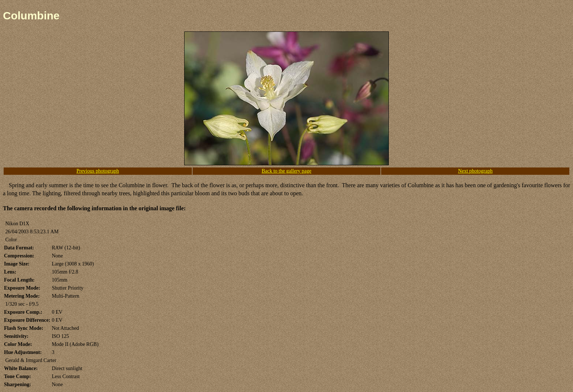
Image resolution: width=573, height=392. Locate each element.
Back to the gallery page (286, 171)
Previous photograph (97, 171)
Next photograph (475, 171)
